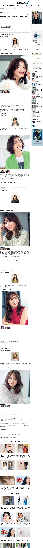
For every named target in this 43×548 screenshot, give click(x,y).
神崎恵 (35, 56)
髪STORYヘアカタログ (8, 12)
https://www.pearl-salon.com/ (4, 184)
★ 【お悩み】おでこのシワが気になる (5, 27)
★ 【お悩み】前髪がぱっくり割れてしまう (6, 26)
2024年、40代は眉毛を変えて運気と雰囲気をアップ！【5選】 (10, 431)
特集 (4, 12)
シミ (34, 65)
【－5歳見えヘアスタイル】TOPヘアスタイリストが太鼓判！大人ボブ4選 (11, 434)
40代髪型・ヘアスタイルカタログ (37, 68)
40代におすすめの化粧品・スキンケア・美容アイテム (37, 53)
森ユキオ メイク (35, 58)
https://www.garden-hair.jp (4, 342)
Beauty (1, 12)
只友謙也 (40, 58)
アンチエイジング (35, 63)
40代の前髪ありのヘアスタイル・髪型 (8, 437)
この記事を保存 (28, 14)
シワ (40, 63)
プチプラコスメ (38, 65)
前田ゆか (39, 56)
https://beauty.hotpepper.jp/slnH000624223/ (6, 106)
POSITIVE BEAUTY (15, 437)
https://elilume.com (3, 420)
